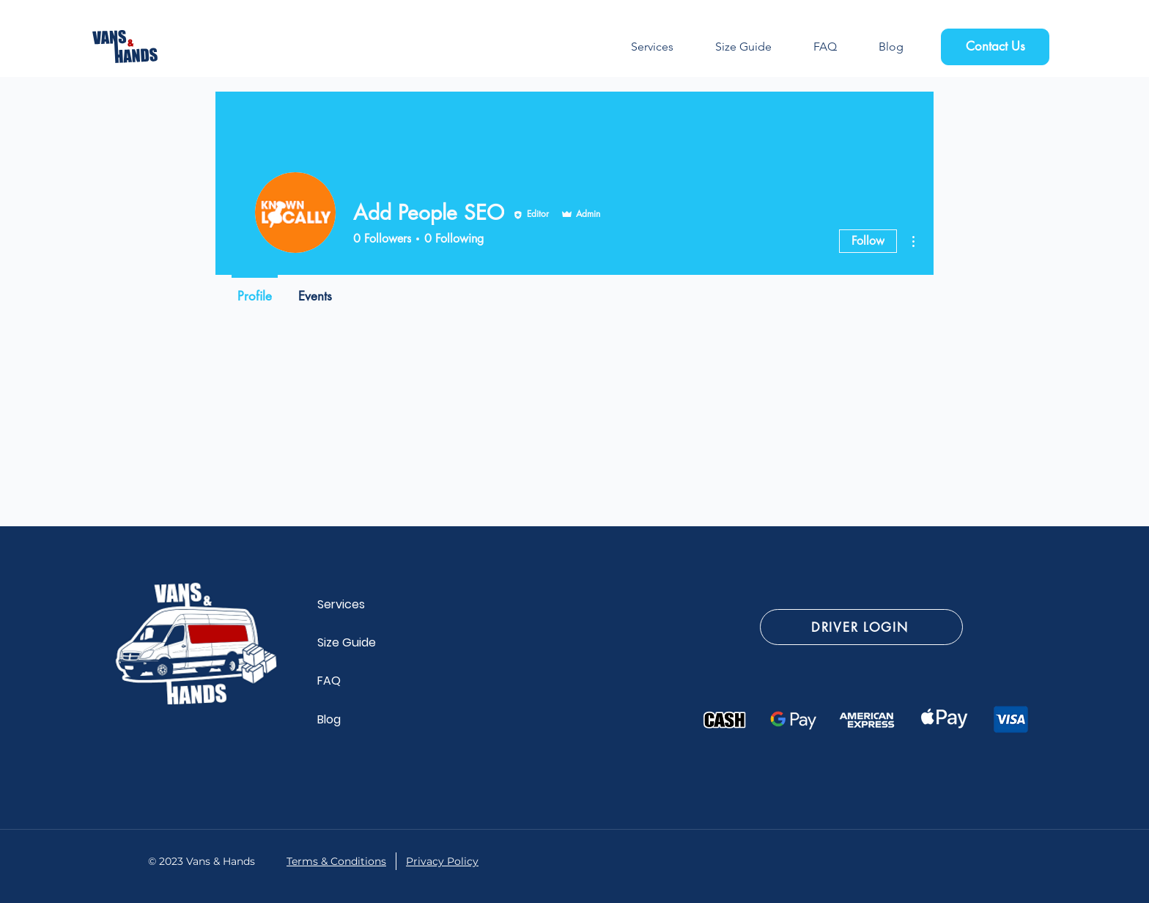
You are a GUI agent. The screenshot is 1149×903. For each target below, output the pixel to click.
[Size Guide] (355, 642)
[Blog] (344, 719)
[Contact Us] (995, 47)
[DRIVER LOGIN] (861, 627)
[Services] (344, 604)
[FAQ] (344, 680)
